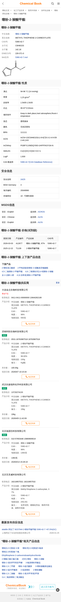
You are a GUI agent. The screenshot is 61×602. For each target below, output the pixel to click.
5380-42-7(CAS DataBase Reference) (36, 162)
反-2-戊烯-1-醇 (8, 275)
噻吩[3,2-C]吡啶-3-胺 (10, 548)
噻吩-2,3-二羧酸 (8, 573)
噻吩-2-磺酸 (39, 559)
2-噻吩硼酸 (37, 570)
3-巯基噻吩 (25, 570)
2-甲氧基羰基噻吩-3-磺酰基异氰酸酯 (33, 268)
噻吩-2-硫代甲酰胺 (9, 570)
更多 (58, 283)
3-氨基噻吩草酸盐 (33, 563)
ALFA (40, 217)
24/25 (22, 179)
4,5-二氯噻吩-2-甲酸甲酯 (12, 271)
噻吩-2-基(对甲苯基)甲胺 (28, 573)
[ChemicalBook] (31, 3)
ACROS (41, 212)
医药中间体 (32, 10)
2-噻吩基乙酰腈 (8, 268)
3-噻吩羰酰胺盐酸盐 (43, 566)
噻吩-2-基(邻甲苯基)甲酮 (12, 563)
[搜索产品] (52, 3)
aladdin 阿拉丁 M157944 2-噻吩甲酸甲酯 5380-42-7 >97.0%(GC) (29, 529)
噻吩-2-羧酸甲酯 (20, 14)
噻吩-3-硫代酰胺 (25, 566)
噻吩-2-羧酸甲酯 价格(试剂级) (19, 230)
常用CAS (27, 595)
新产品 (48, 595)
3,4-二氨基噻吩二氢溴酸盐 (13, 577)
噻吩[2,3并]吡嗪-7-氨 (10, 552)
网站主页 (5, 10)
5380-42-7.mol (21, 57)
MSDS (13, 595)
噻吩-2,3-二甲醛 (8, 566)
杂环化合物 (45, 10)
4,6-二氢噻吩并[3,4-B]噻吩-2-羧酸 (39, 271)
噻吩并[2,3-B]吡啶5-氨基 (33, 548)
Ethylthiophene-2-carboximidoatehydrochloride (21, 555)
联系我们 (20, 599)
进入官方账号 (47, 587)
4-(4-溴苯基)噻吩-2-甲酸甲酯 (29, 275)
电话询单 (31, 324)
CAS (19, 595)
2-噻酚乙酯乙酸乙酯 (10, 559)
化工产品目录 (19, 10)
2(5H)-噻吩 (26, 559)
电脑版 (28, 599)
